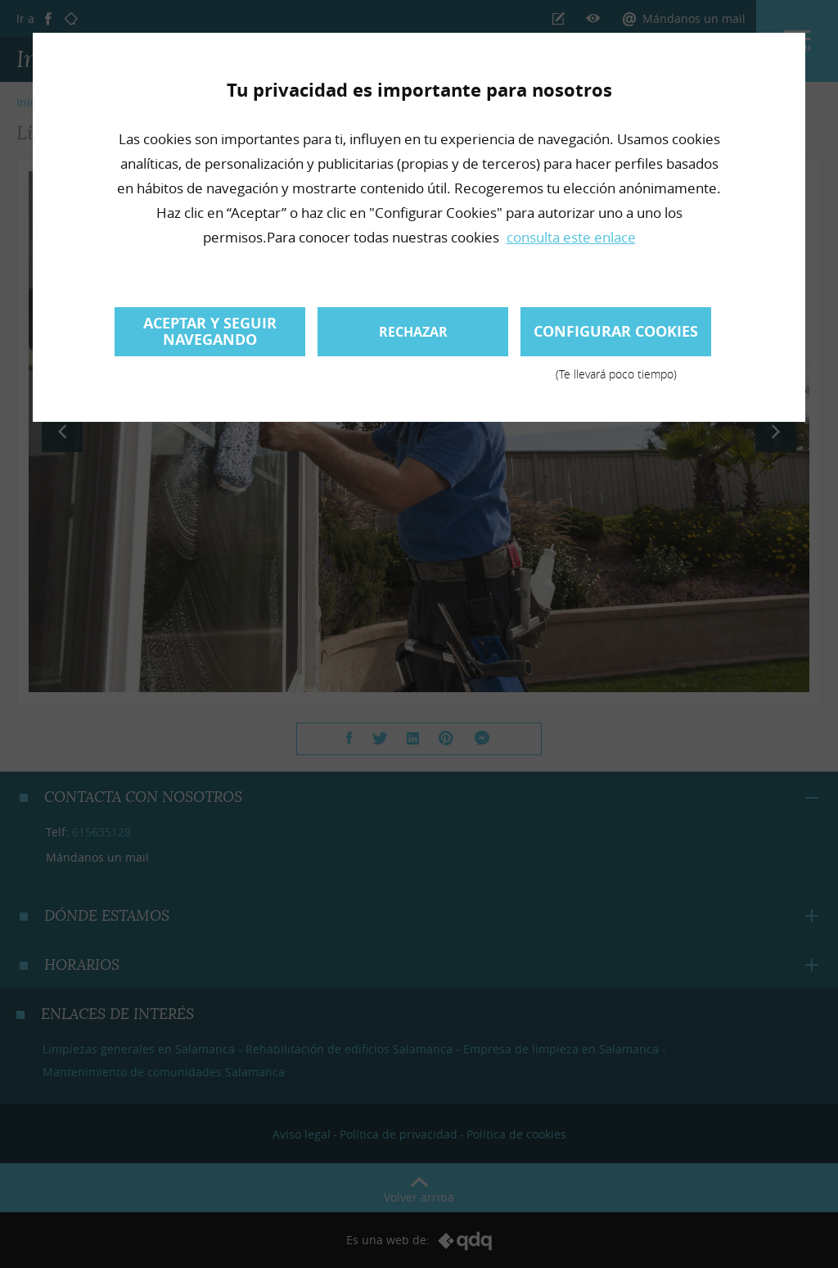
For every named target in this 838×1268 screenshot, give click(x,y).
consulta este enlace (571, 237)
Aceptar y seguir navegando (210, 331)
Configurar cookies (615, 338)
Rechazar (413, 332)
